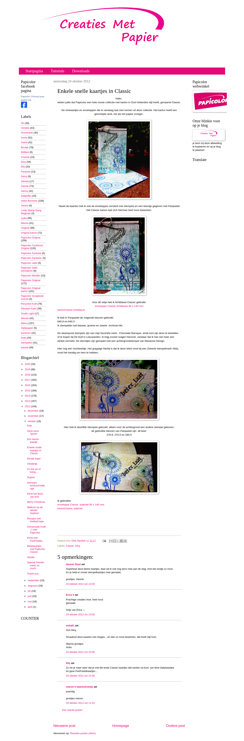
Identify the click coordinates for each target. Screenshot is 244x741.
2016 (28, 385)
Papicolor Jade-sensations (29, 269)
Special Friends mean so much (35, 565)
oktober (32, 421)
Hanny (24, 191)
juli (29, 591)
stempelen (26, 342)
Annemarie (27, 132)
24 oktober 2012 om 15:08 (80, 652)
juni (30, 596)
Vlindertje (32, 463)
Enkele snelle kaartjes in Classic (34, 450)
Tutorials (57, 71)
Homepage (120, 726)
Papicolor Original (30, 237)
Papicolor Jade (29, 262)
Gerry (24, 176)
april (30, 606)
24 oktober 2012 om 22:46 (80, 675)
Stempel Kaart (29, 308)
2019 (28, 369)
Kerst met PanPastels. (35, 539)
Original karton (29, 232)
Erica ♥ (70, 594)
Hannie (25, 186)
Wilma (24, 323)
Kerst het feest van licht (35, 495)
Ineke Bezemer (29, 200)
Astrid (24, 142)
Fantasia (25, 171)
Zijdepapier (27, 328)
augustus (33, 585)
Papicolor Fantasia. (31, 258)
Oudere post (175, 726)
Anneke (25, 127)
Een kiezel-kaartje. (33, 440)
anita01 (70, 625)
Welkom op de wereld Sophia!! (35, 510)
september (34, 580)
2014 (28, 395)
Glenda (25, 181)
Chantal (25, 157)
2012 (28, 406)
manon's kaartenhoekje (79, 686)
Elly (68, 663)
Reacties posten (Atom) (83, 733)
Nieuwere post (64, 726)
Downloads (81, 71)
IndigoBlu (26, 195)
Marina (24, 223)
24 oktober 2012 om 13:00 (80, 614)
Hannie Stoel (73, 564)
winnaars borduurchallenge (36, 485)
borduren (26, 332)
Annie (24, 137)
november (33, 415)
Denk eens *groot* (33, 432)
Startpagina (34, 71)
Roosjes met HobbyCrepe (35, 520)
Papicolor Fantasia (31, 253)
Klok (29, 425)
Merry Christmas (36, 501)
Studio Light (27, 313)
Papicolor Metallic (30, 275)
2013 (28, 401)
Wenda (25, 318)
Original (25, 227)
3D (22, 123)
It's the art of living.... (33, 470)
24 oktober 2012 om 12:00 (80, 584)
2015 (28, 390)
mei (30, 601)
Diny (77, 545)
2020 (28, 364)
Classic (70, 545)
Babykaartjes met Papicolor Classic (36, 549)
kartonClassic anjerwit (69, 508)
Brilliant (25, 152)
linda (23, 337)
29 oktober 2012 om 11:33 (80, 703)
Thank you (33, 573)
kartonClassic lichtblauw (71, 309)
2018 (28, 374)
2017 (28, 379)
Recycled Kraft (29, 303)
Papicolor (25, 96)
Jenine (24, 205)
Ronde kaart (33, 458)
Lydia (24, 218)
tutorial (24, 347)
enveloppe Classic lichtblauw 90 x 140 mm (119, 306)
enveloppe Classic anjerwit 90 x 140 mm (80, 504)
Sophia (31, 477)
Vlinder (31, 557)
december (33, 410)
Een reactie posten (72, 710)
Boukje (24, 147)
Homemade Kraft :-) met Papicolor (36, 529)
